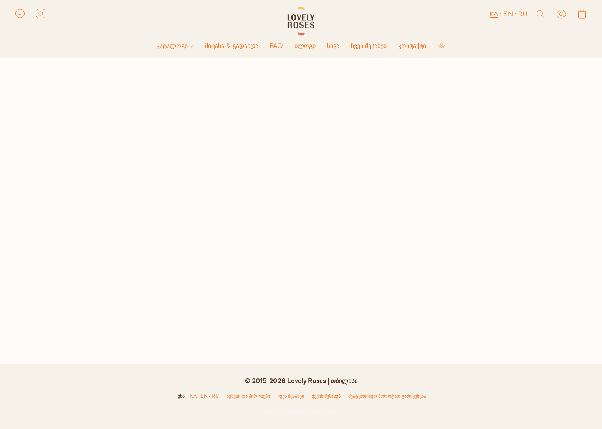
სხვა (333, 46)
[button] (301, 21)
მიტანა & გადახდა (231, 46)
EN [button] (508, 14)
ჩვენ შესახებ (369, 46)
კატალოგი (175, 46)
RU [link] (215, 396)
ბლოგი (305, 46)
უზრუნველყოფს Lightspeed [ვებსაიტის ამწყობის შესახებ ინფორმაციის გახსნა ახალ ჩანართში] (301, 412)
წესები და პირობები (248, 396)
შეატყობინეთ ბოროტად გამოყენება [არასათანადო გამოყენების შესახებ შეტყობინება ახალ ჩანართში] (387, 396)
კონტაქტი (412, 46)
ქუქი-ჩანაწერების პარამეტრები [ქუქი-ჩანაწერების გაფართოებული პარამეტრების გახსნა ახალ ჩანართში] (326, 397)
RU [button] (523, 14)
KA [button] (494, 14)
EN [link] (204, 396)
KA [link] (193, 396)
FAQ (276, 46)
